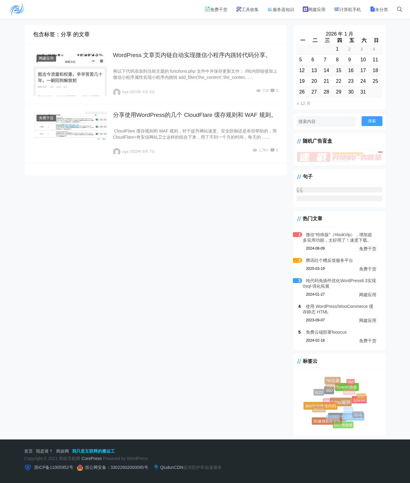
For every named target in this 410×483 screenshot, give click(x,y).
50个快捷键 (343, 425)
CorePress (92, 458)
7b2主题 (333, 380)
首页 (28, 451)
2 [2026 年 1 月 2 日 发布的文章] (349, 49)
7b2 (351, 383)
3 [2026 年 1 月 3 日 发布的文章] (361, 49)
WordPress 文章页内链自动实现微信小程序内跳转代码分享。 (192, 55)
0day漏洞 (340, 401)
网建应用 (314, 9)
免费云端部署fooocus (326, 332)
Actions (350, 393)
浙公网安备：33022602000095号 (116, 467)
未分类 (379, 9)
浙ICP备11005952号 (53, 467)
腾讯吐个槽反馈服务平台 (329, 260)
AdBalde (333, 387)
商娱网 (62, 451)
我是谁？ (44, 451)
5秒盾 (358, 415)
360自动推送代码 (320, 405)
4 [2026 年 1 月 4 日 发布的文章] (374, 49)
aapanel (333, 418)
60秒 (361, 397)
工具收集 (247, 9)
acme (349, 410)
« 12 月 (303, 103)
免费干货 (216, 9)
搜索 (372, 121)
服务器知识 (280, 9)
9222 (319, 392)
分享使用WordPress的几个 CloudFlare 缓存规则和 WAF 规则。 (195, 115)
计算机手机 (347, 9)
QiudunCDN (167, 467)
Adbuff (329, 402)
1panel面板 (346, 386)
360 (328, 390)
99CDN (319, 410)
